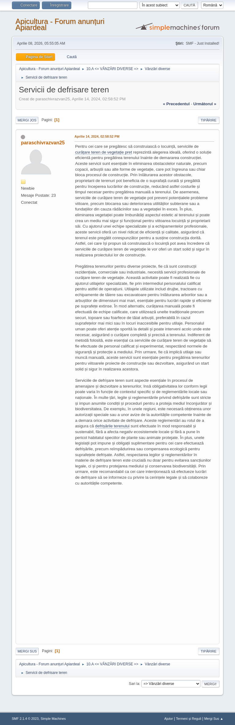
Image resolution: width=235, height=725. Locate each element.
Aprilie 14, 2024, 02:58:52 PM (96, 136)
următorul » (204, 104)
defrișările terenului (112, 426)
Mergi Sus (27, 651)
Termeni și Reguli (188, 718)
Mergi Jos (26, 120)
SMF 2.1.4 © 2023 (25, 718)
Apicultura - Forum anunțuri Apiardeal (59, 24)
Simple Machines (53, 718)
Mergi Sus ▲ (213, 718)
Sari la (134, 684)
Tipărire (209, 120)
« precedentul (176, 104)
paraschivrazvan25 (43, 142)
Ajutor (168, 718)
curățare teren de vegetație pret (103, 152)
